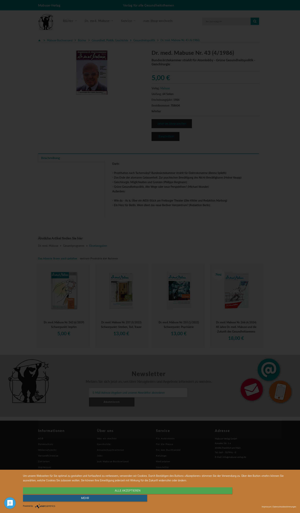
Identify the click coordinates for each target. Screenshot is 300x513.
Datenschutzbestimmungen (284, 507)
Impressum (266, 507)
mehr (255, 499)
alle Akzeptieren (118, 499)
